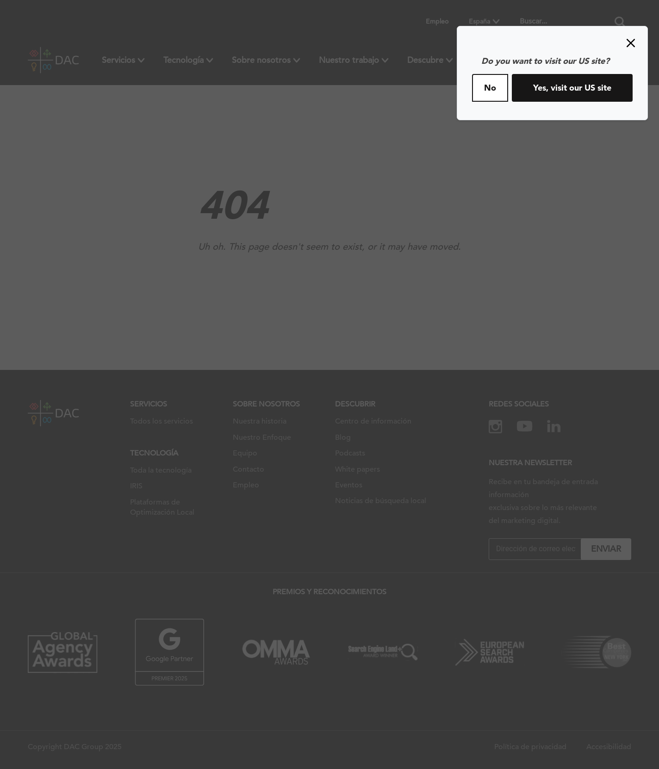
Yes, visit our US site (572, 87)
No (490, 87)
